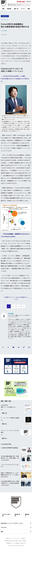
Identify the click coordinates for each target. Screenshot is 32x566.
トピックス (3, 527)
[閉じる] (28, 7)
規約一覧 (8, 538)
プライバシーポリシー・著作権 (18, 538)
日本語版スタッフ (10, 543)
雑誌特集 (9, 8)
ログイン (28, 1)
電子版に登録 (21, 1)
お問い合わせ (23, 543)
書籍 (29, 8)
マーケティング (4, 19)
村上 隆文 (5, 30)
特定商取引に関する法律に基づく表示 (13, 540)
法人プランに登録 (6, 515)
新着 (3, 8)
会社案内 (24, 540)
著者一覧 (16, 8)
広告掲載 (17, 543)
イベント (23, 8)
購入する (4, 413)
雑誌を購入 (27, 515)
